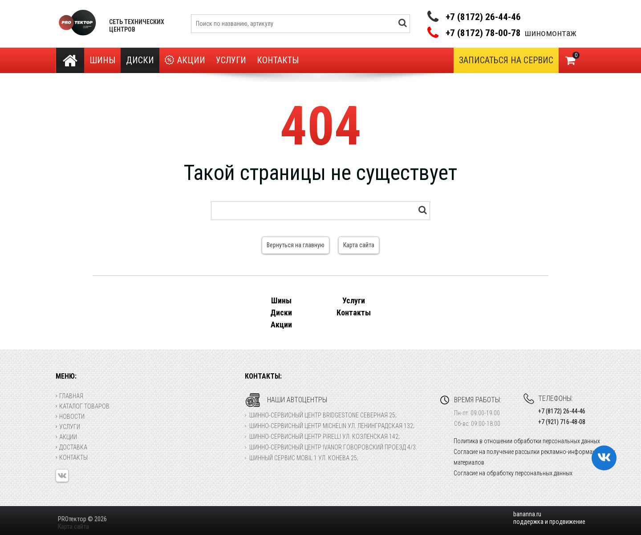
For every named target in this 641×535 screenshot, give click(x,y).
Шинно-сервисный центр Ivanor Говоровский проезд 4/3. (333, 447)
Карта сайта (358, 245)
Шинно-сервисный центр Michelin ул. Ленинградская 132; (331, 425)
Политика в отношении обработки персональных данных (527, 441)
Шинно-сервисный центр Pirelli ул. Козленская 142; (324, 436)
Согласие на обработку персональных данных (513, 473)
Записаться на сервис (506, 60)
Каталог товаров (83, 406)
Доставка (71, 447)
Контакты (278, 60)
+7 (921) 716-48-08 (561, 421)
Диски (140, 60)
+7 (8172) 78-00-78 (483, 33)
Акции (185, 60)
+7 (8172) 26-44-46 (483, 17)
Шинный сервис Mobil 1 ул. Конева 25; (303, 457)
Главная (69, 396)
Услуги (231, 60)
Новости (70, 416)
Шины (102, 60)
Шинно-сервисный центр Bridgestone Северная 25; (323, 415)
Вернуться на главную (296, 245)
